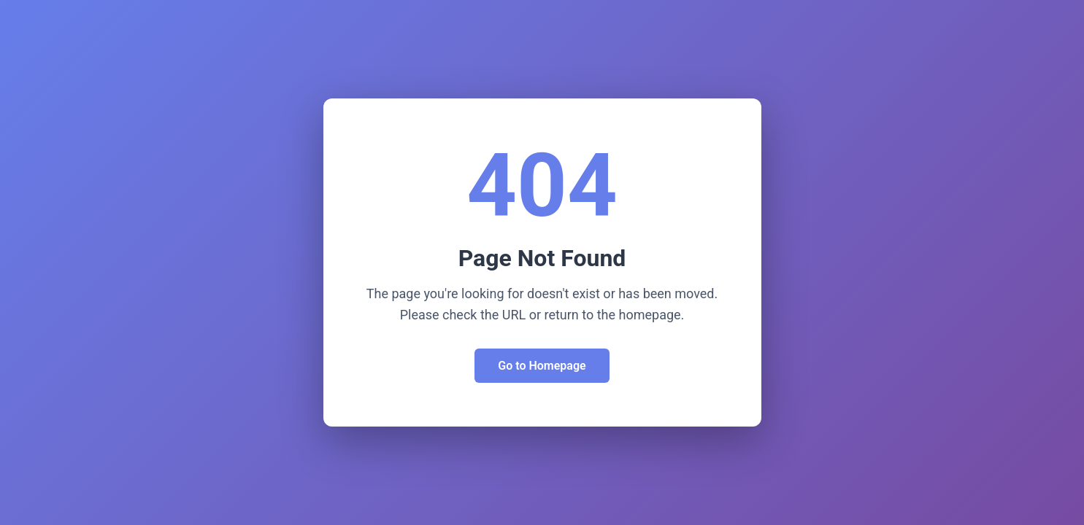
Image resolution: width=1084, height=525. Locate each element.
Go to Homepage (541, 366)
